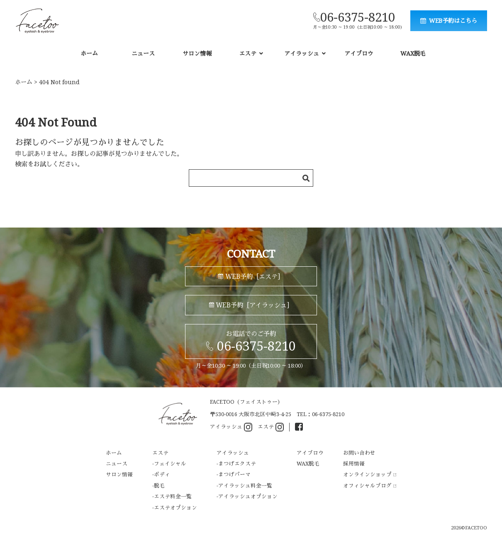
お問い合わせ (359, 452)
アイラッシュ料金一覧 (245, 485)
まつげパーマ (234, 474)
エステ (271, 427)
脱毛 (159, 485)
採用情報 (354, 463)
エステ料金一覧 (173, 496)
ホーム (89, 53)
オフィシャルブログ (369, 485)
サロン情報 (197, 53)
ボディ (162, 474)
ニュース (143, 53)
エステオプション (175, 507)
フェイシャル (170, 463)
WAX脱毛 (413, 53)
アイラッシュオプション (248, 496)
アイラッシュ (231, 427)
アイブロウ (358, 53)
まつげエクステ (237, 463)
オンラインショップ (369, 474)
